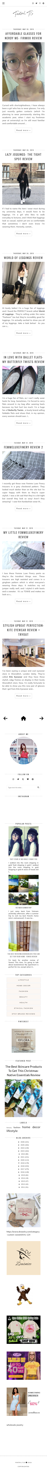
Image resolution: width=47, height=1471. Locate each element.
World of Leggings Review (23, 257)
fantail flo (20, 1462)
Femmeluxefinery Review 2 (23, 447)
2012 (23, 1184)
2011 (23, 1187)
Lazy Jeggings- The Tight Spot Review (23, 156)
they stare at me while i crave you (23, 859)
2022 (23, 1154)
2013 (23, 1181)
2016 (23, 1172)
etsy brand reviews (23, 1014)
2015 (23, 1175)
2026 (23, 1142)
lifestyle (23, 980)
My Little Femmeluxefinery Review (23, 534)
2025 (23, 1145)
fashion (23, 991)
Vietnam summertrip (24, 907)
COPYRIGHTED (23, 1466)
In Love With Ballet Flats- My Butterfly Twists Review (23, 359)
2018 (23, 1166)
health (24, 1002)
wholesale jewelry (15, 1425)
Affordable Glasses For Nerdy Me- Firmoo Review (23, 35)
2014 (23, 1178)
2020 (23, 1160)
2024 (23, 1148)
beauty (24, 997)
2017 (23, 1169)
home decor (23, 986)
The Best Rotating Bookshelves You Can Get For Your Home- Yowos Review (23, 955)
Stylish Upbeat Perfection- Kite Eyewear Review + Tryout (23, 630)
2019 (23, 1163)
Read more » (23, 130)
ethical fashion (23, 1008)
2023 (23, 1151)
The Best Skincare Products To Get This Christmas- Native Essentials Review (23, 1071)
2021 (23, 1157)
